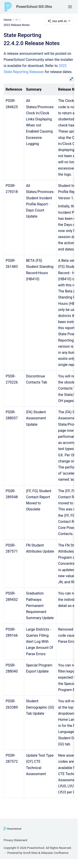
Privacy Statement (15, 840)
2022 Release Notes (17, 25)
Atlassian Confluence (54, 852)
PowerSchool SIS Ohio (34, 7)
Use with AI (59, 21)
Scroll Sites (30, 852)
